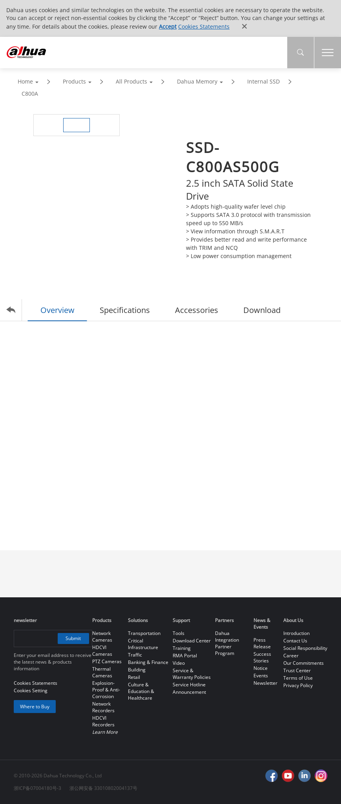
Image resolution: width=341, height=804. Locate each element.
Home (25, 81)
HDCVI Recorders (103, 721)
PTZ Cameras (107, 661)
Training (182, 648)
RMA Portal (185, 655)
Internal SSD (263, 81)
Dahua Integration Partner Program (227, 643)
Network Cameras (102, 636)
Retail (134, 677)
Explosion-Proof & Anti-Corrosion (106, 690)
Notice (260, 668)
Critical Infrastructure (143, 644)
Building (137, 669)
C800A (30, 93)
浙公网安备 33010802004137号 (103, 788)
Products (74, 81)
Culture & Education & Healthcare (141, 691)
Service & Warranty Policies (192, 673)
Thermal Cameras (102, 672)
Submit (73, 638)
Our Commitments (303, 663)
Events (260, 675)
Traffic (135, 654)
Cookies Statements (204, 26)
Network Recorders (103, 707)
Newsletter (265, 683)
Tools (178, 633)
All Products (131, 81)
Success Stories (262, 657)
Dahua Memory (197, 81)
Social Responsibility (305, 648)
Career (291, 655)
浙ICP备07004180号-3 (37, 788)
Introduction (296, 633)
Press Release (262, 643)
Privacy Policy (298, 685)
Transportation (144, 633)
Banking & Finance (148, 662)
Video (179, 663)
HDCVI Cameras (102, 650)
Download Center (192, 640)
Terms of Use (298, 678)
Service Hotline (189, 684)
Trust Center (297, 670)
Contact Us (295, 640)
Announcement (189, 692)
